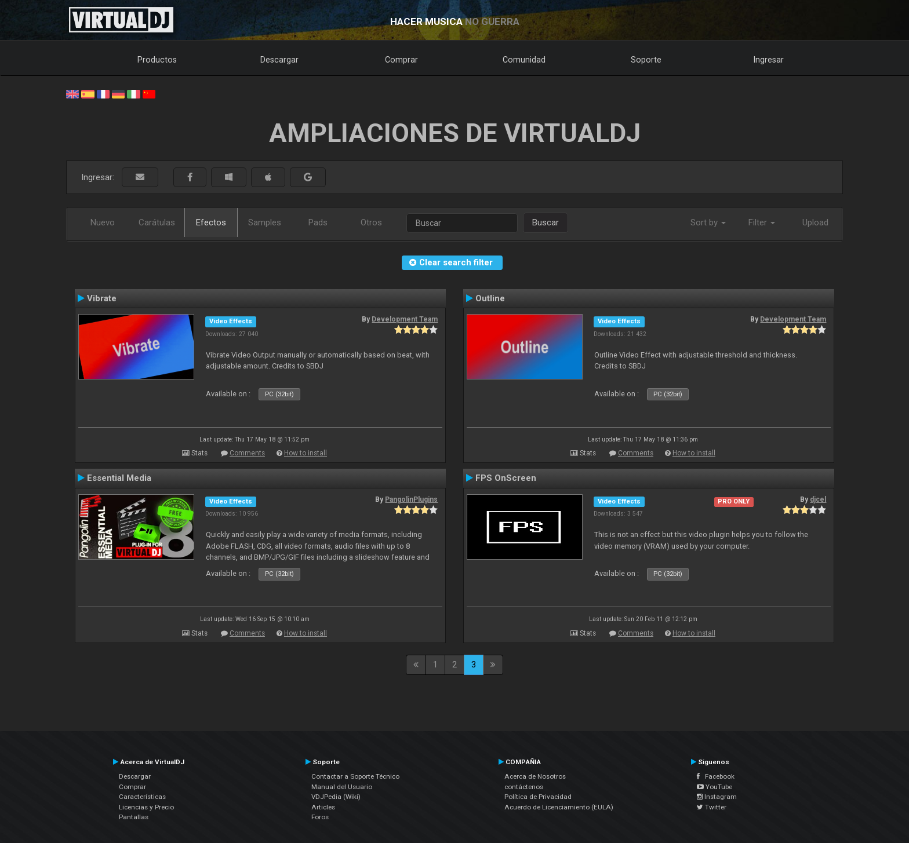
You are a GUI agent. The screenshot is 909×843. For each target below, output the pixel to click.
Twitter (711, 807)
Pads (318, 222)
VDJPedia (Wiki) (336, 797)
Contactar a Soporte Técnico (355, 776)
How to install (305, 453)
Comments (247, 453)
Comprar (401, 59)
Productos (157, 59)
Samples (264, 222)
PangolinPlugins (411, 499)
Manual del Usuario (341, 787)
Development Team (405, 319)
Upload (815, 222)
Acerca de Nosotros (535, 776)
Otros (371, 222)
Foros (320, 817)
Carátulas (157, 222)
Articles (323, 807)
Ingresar (769, 59)
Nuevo (102, 222)
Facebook (716, 776)
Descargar (279, 59)
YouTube (714, 787)
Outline (490, 298)
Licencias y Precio (146, 807)
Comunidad (524, 59)
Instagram (717, 797)
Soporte (646, 59)
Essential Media (119, 478)
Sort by (708, 222)
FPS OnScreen (505, 478)
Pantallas (133, 817)
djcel (818, 499)
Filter (761, 222)
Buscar (545, 222)
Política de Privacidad (538, 797)
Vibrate (102, 298)
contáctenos (523, 787)
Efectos (211, 222)
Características (142, 797)
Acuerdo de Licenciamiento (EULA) (558, 807)
